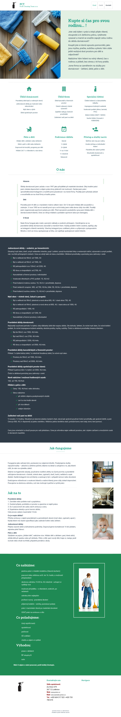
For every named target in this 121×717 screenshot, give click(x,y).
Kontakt (108, 5)
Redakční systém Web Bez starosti (60, 712)
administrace (65, 710)
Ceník (101, 5)
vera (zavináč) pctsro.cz (58, 695)
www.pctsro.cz (55, 692)
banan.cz (59, 710)
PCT (22, 4)
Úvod (94, 5)
